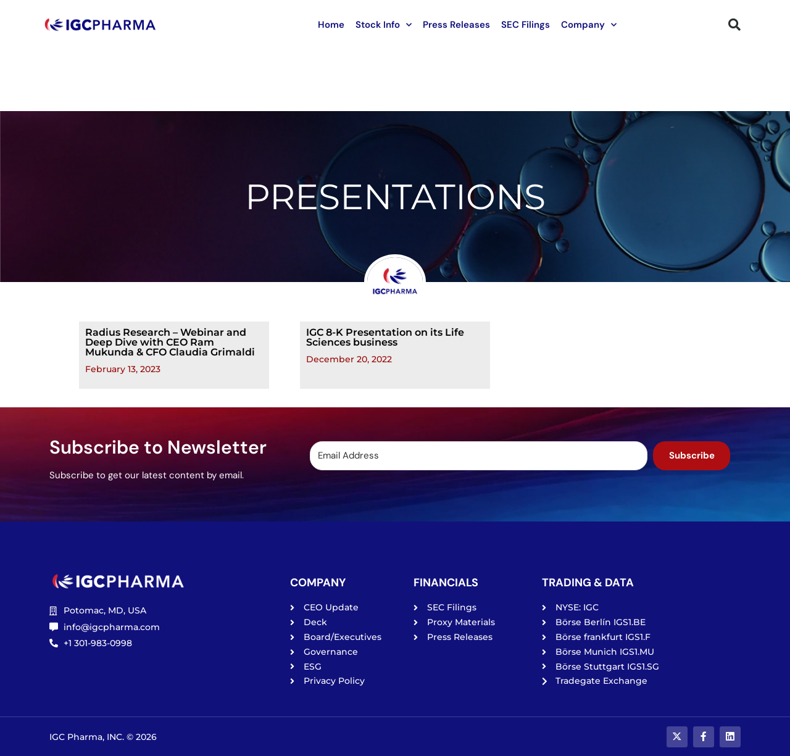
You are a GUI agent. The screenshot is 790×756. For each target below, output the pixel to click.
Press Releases (456, 25)
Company (589, 25)
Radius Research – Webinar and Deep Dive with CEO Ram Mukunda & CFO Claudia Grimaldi (170, 342)
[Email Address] (478, 455)
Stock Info (384, 25)
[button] (734, 24)
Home (331, 25)
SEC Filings (525, 25)
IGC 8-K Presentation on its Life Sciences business (385, 337)
